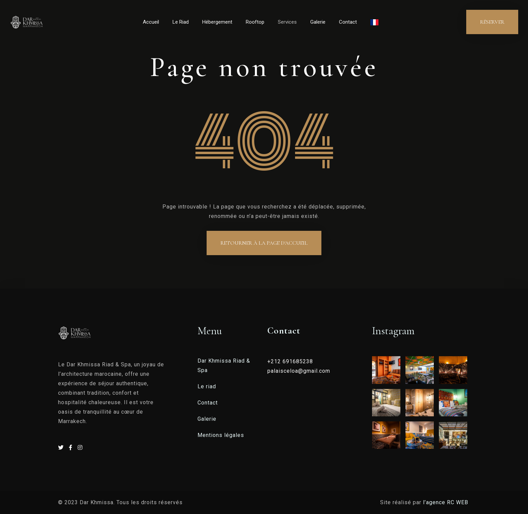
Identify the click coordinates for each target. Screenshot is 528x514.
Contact (348, 22)
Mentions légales (220, 435)
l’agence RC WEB (446, 502)
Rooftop (255, 22)
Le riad (206, 386)
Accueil (151, 22)
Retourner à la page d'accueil (264, 243)
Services (287, 22)
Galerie (317, 22)
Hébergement (217, 22)
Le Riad (181, 22)
